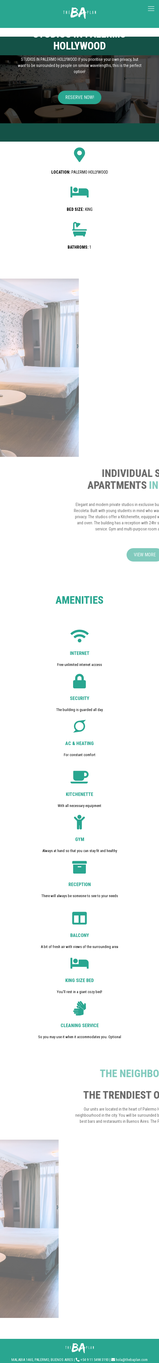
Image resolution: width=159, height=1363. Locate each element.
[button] (79, 99)
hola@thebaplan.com (132, 1359)
